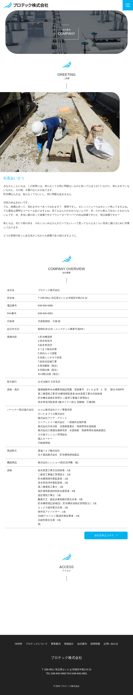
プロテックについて (36, 643)
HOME (18, 643)
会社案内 (82, 643)
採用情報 (95, 643)
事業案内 (56, 643)
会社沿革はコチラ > (106, 535)
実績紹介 (69, 643)
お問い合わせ (111, 643)
